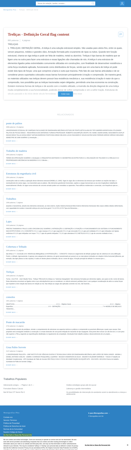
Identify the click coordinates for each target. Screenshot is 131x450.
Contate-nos (8, 417)
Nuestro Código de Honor (13, 432)
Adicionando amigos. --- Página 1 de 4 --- (19, 385)
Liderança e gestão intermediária (78, 388)
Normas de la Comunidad (13, 429)
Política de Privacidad (12, 423)
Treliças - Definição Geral (28, 10)
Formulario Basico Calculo (13, 388)
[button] (120, 35)
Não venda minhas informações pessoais (19, 435)
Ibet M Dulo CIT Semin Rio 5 (14, 392)
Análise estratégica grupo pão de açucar (81, 385)
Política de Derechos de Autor (15, 426)
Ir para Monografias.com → (99, 413)
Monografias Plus (10, 10)
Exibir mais (65, 94)
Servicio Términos (10, 420)
